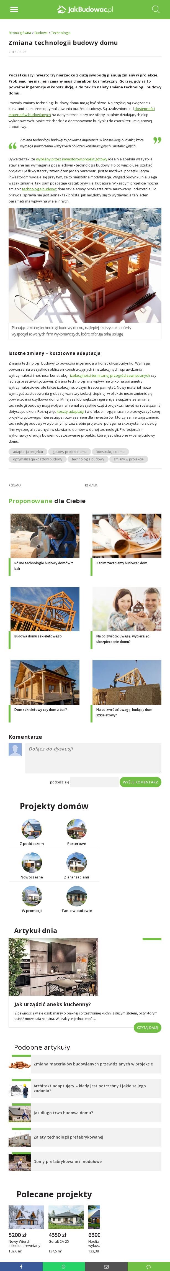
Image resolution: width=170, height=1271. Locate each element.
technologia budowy (88, 459)
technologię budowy (39, 188)
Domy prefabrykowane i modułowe (68, 1161)
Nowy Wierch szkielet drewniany (24, 1244)
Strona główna (20, 32)
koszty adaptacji (70, 411)
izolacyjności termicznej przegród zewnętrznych (110, 375)
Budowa (41, 32)
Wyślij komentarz (140, 782)
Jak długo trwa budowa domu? (63, 1112)
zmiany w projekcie (129, 459)
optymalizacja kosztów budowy (37, 459)
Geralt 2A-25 (58, 1242)
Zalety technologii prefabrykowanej (68, 1137)
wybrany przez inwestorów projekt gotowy (71, 159)
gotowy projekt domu (70, 451)
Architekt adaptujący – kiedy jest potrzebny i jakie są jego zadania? (90, 1088)
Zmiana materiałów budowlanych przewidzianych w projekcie (93, 1064)
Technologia (61, 32)
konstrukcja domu (110, 451)
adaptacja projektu (28, 451)
